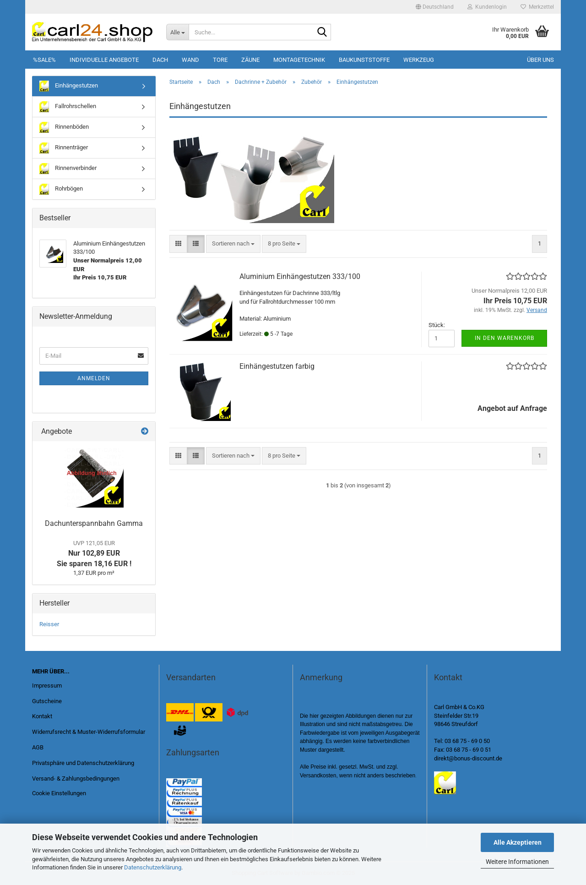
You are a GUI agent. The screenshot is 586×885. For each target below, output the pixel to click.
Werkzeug (418, 59)
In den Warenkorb (504, 338)
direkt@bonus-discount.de (468, 758)
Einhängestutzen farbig (277, 366)
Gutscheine (47, 701)
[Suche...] (177, 32)
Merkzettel (537, 7)
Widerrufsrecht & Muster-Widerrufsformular (88, 731)
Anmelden (93, 378)
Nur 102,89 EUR (94, 554)
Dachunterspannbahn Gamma (94, 523)
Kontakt (42, 716)
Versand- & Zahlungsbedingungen (75, 778)
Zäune (250, 59)
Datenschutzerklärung (152, 867)
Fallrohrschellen (67, 106)
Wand (190, 59)
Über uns (540, 59)
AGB (37, 747)
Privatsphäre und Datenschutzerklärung (83, 762)
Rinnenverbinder (68, 168)
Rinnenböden (64, 127)
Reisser (49, 624)
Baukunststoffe (364, 59)
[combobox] (233, 244)
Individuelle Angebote (104, 59)
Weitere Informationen (517, 861)
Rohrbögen (61, 189)
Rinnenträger (63, 147)
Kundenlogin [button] (487, 7)
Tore (220, 59)
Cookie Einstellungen (59, 793)
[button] (435, 7)
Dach (160, 59)
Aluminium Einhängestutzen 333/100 (299, 276)
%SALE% (44, 59)
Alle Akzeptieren (518, 842)
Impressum (47, 685)
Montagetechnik (299, 59)
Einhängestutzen (68, 86)
